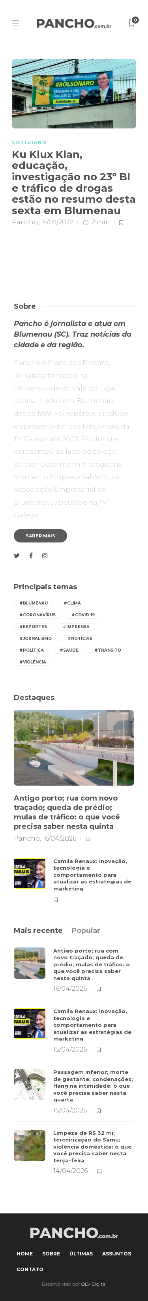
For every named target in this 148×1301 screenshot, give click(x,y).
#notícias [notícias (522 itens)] (79, 638)
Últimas (81, 1254)
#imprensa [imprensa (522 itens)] (76, 626)
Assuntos (116, 1254)
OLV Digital (94, 1284)
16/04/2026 (59, 838)
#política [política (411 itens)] (31, 650)
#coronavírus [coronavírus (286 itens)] (37, 615)
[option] (74, 806)
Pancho (25, 222)
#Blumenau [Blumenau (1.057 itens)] (33, 603)
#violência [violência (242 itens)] (32, 662)
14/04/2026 (70, 1171)
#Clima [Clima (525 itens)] (72, 603)
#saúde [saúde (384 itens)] (69, 650)
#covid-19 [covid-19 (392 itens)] (83, 615)
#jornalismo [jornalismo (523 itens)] (35, 638)
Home (25, 1254)
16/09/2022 (57, 222)
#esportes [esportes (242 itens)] (33, 626)
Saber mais (40, 536)
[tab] (38, 930)
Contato (30, 1269)
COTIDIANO (29, 142)
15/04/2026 (70, 1049)
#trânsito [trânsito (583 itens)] (107, 650)
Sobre (51, 1254)
